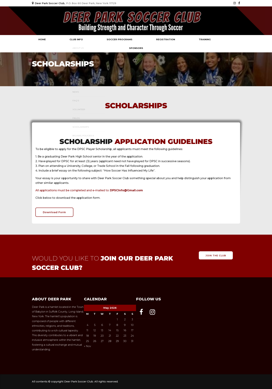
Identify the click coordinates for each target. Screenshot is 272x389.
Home (42, 39)
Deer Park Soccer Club (65, 20)
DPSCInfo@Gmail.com (126, 190)
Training (205, 39)
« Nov (87, 346)
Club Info (76, 39)
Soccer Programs (119, 39)
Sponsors (136, 48)
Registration (165, 39)
